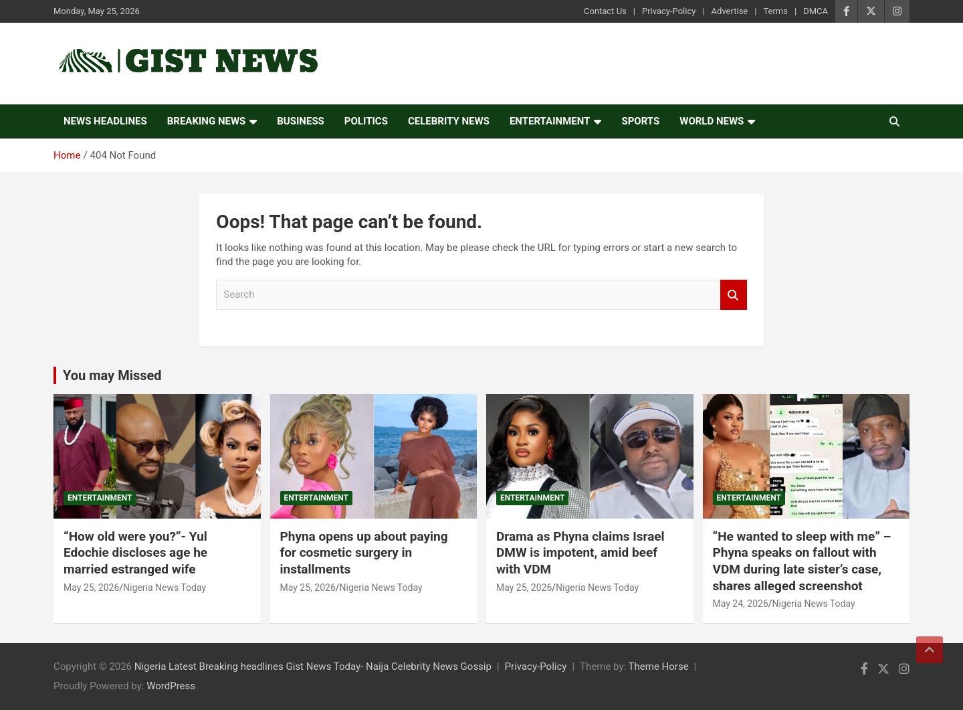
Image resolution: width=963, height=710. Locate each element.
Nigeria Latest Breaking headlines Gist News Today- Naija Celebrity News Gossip (313, 666)
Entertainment (550, 121)
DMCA (815, 11)
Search (733, 295)
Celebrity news (449, 121)
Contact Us (605, 11)
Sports (640, 121)
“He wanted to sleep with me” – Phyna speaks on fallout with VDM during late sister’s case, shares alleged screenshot (802, 561)
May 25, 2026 (91, 587)
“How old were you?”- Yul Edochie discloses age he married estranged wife (135, 553)
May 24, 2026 (740, 603)
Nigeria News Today (164, 587)
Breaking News (206, 121)
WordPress (170, 686)
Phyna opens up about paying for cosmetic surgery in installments (364, 553)
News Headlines (105, 121)
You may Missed (112, 375)
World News (711, 121)
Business (300, 121)
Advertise (730, 11)
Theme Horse (659, 666)
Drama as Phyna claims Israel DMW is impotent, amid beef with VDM (580, 553)
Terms (775, 11)
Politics (366, 121)
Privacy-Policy (669, 11)
